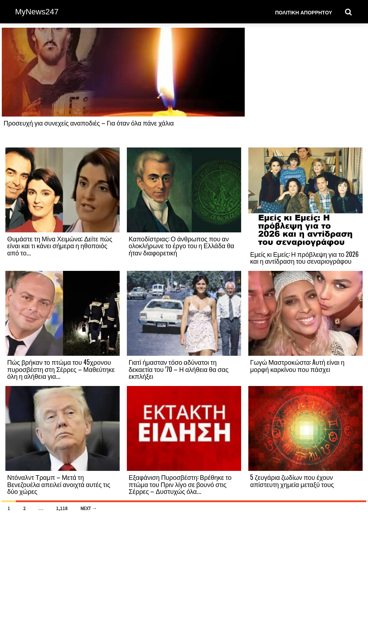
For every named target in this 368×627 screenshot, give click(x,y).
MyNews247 (37, 11)
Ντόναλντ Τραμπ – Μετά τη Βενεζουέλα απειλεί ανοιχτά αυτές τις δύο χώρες (58, 484)
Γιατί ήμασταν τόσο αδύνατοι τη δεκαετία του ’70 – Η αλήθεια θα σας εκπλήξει (179, 369)
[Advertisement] (305, 87)
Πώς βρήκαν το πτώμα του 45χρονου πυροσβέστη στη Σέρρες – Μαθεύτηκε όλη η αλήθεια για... (61, 369)
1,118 (62, 508)
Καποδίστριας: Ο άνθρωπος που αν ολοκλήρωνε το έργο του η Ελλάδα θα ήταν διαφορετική (181, 246)
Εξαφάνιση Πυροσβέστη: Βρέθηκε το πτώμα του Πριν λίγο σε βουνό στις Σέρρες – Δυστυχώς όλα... (180, 484)
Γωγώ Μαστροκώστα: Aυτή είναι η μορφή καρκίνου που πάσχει (297, 365)
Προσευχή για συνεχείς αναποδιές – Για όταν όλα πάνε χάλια (89, 122)
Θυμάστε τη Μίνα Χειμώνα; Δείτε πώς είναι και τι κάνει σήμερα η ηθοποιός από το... (59, 246)
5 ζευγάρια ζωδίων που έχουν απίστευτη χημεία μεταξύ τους (292, 480)
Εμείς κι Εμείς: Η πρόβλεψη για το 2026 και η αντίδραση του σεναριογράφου (304, 257)
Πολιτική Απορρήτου (303, 12)
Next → (88, 508)
